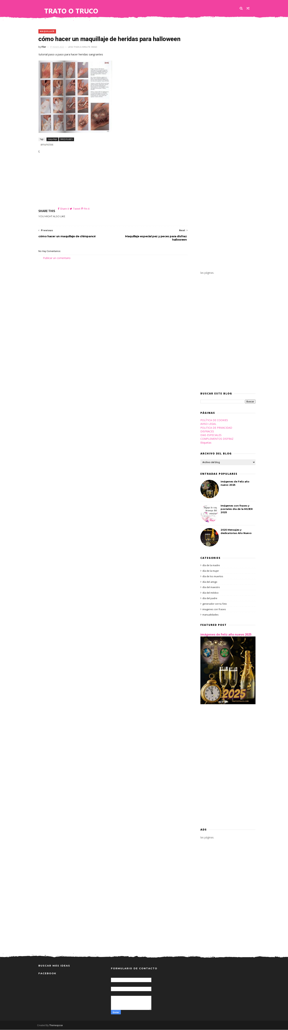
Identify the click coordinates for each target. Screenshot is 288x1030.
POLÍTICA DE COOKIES (213, 420)
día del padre (208, 598)
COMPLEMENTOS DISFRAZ (215, 439)
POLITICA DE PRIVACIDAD (215, 428)
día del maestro (210, 587)
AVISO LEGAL (207, 424)
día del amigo (208, 582)
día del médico (209, 593)
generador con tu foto (213, 604)
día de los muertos (211, 576)
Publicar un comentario (57, 258)
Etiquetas (204, 443)
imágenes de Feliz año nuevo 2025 (224, 635)
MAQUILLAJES (66, 139)
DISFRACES (206, 431)
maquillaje (47, 31)
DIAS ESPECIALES (209, 435)
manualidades (209, 615)
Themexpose (57, 1025)
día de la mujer (209, 571)
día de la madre (210, 565)
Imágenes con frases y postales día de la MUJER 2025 (235, 509)
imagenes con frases (213, 609)
